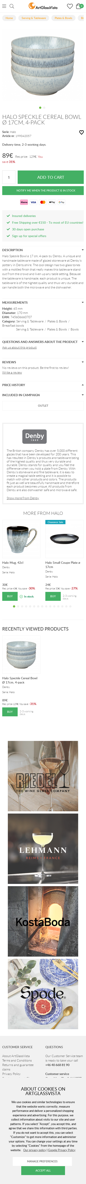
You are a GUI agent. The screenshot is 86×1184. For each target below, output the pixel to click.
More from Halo (43, 513)
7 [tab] (38, 609)
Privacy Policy (11, 1074)
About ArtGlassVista (16, 1056)
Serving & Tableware (30, 321)
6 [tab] (34, 609)
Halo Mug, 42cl (12, 562)
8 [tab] (42, 609)
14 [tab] (66, 609)
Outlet (43, 406)
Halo (13, 132)
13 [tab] (62, 609)
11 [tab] (54, 609)
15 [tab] (70, 609)
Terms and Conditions (17, 1060)
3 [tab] (22, 609)
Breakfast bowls (13, 325)
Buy (10, 596)
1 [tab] (40, 111)
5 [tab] (30, 609)
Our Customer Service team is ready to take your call (64, 1060)
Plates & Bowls (57, 321)
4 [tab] (26, 609)
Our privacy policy (34, 1150)
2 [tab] (44, 111)
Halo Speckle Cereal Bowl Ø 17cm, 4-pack (19, 680)
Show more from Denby (23, 498)
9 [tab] (46, 609)
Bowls (75, 329)
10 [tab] (50, 609)
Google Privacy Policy (62, 1150)
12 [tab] (58, 609)
